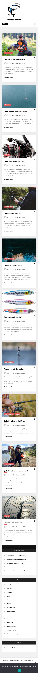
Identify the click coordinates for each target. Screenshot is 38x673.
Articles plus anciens (19, 545)
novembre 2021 (11, 646)
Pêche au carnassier (9, 256)
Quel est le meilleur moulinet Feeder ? (15, 418)
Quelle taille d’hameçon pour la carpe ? (15, 111)
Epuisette (7, 512)
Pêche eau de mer (11, 625)
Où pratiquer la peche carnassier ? (14, 263)
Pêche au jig (13, 308)
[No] (36, 668)
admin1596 (10, 63)
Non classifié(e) (11, 606)
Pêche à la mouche (12, 613)
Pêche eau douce (11, 629)
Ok (19, 670)
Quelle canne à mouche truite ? (13, 212)
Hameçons (7, 104)
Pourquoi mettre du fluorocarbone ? (14, 367)
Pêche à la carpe (9, 52)
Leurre (6, 308)
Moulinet (7, 153)
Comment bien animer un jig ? (13, 315)
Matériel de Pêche (9, 359)
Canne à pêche (8, 205)
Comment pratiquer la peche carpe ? (15, 59)
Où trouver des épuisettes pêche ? (14, 519)
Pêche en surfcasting (12, 632)
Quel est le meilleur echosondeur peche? (16, 467)
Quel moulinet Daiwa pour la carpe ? (14, 160)
